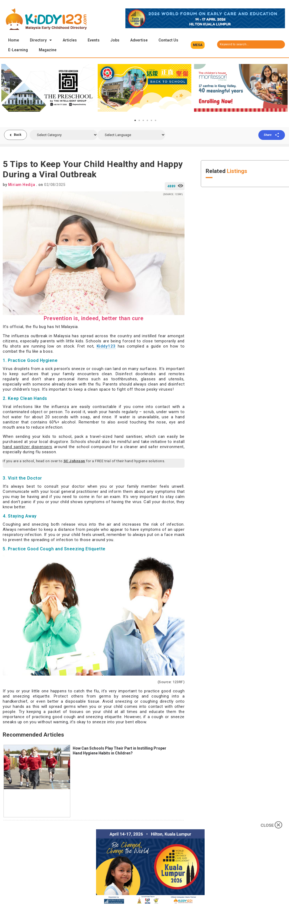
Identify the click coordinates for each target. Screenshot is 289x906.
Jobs (114, 40)
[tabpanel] (48, 88)
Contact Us (168, 40)
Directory (41, 40)
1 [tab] (135, 121)
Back (17, 135)
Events (94, 40)
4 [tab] (147, 121)
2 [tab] (139, 121)
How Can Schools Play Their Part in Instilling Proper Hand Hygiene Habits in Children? (119, 751)
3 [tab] (143, 121)
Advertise (139, 40)
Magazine (47, 50)
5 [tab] (151, 121)
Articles (70, 40)
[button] (198, 45)
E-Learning (18, 50)
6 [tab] (155, 121)
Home (13, 40)
